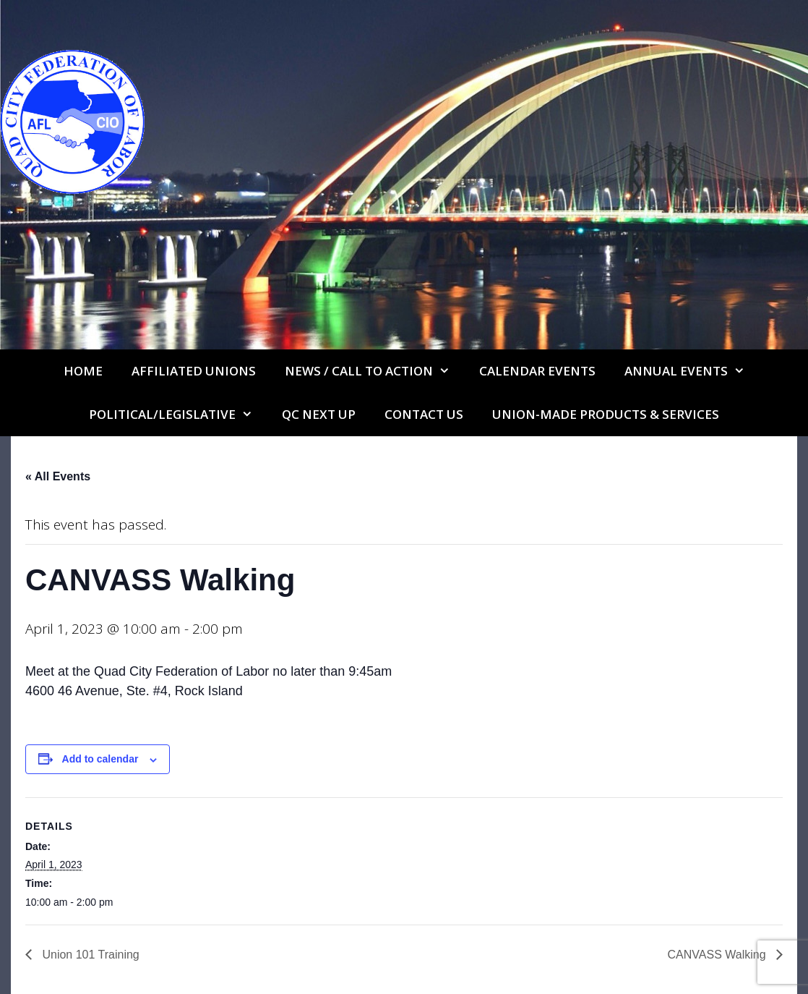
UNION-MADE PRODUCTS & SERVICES (605, 414)
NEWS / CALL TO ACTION (375, 371)
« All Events (57, 476)
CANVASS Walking (718, 954)
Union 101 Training (89, 954)
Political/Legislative (178, 414)
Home (83, 370)
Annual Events (692, 371)
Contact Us (423, 414)
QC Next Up (319, 414)
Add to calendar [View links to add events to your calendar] (100, 759)
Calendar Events (537, 370)
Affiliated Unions (194, 370)
